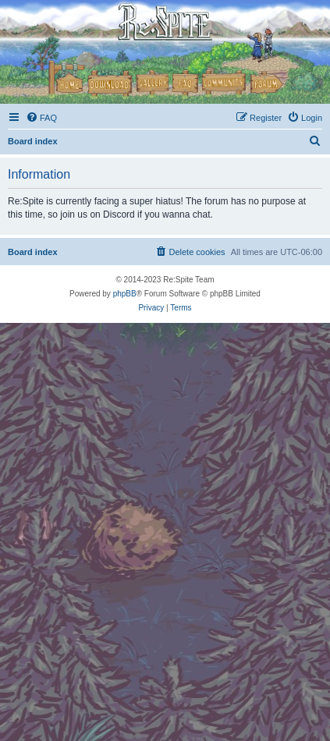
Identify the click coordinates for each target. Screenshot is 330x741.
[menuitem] (41, 117)
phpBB (125, 293)
